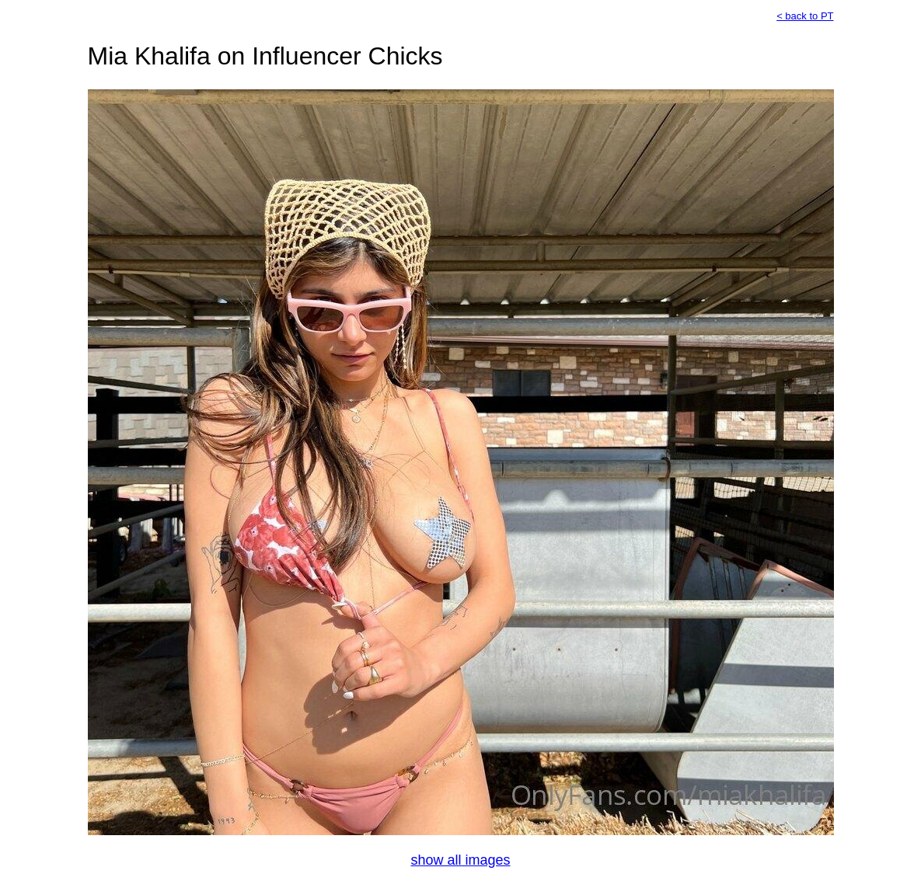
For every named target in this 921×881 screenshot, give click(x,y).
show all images (460, 860)
